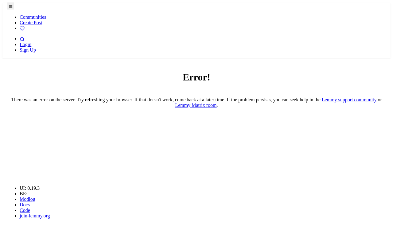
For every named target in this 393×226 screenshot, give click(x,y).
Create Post (31, 22)
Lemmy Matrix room (195, 105)
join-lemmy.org (35, 215)
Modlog (27, 199)
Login (25, 44)
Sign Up (28, 50)
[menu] (10, 6)
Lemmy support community (349, 99)
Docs (25, 204)
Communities (33, 17)
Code (25, 210)
